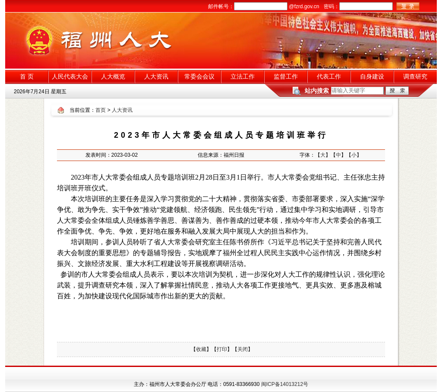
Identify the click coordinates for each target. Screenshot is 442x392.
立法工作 (242, 76)
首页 (100, 110)
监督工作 (286, 76)
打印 (222, 349)
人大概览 (113, 76)
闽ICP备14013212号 (284, 384)
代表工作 (329, 76)
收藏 (201, 349)
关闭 (242, 349)
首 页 (27, 76)
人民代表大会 (70, 76)
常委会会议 (199, 76)
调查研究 (415, 76)
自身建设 (372, 76)
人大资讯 (156, 76)
